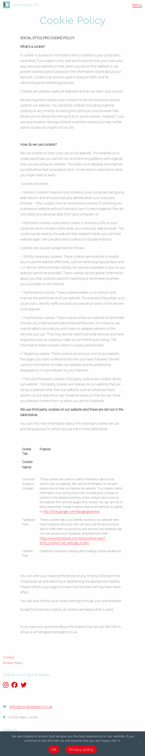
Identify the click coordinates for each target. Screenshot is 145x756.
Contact (8, 657)
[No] (140, 744)
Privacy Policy (12, 663)
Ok (54, 749)
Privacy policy (81, 749)
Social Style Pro (26, 5)
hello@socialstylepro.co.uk (30, 707)
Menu (137, 5)
